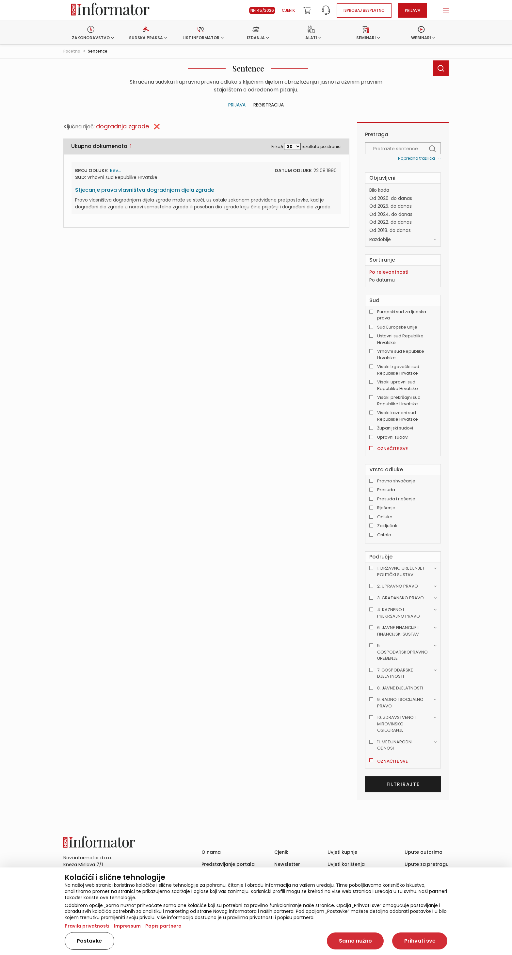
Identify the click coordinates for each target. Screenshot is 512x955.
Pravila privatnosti (87, 926)
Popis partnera (163, 926)
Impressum (127, 926)
